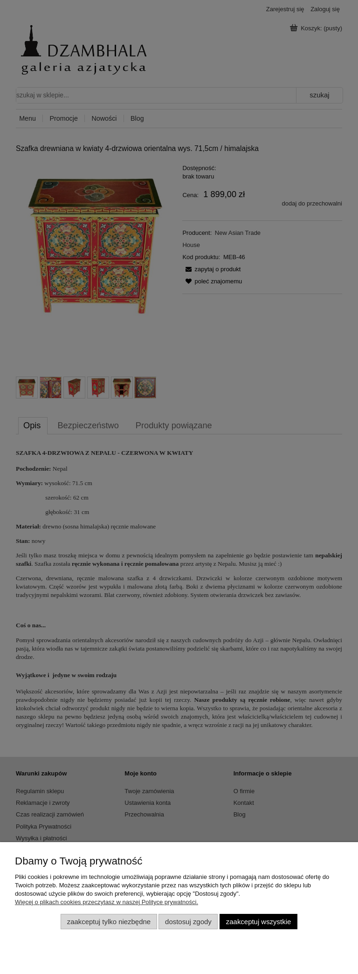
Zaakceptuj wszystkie (258, 922)
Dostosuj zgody (188, 922)
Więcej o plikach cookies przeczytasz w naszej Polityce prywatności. (106, 902)
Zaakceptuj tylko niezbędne (109, 922)
